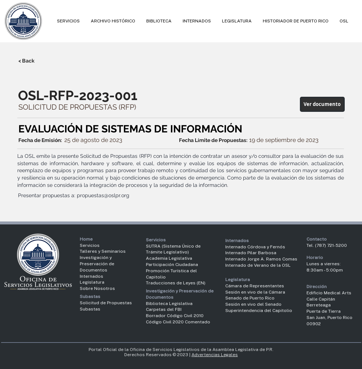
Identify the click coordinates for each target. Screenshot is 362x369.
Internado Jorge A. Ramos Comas (261, 259)
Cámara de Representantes (254, 285)
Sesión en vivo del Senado (253, 304)
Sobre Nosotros (97, 288)
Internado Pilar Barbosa (250, 252)
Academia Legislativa (169, 258)
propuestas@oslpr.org (103, 195)
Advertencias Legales (214, 354)
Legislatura (92, 282)
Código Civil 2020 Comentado (178, 321)
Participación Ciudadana (172, 264)
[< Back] (42, 60)
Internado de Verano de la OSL (258, 265)
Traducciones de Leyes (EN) (175, 282)
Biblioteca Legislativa (169, 303)
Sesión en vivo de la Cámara (255, 292)
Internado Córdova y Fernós (255, 246)
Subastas (90, 309)
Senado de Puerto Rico (250, 298)
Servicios (90, 245)
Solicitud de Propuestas (106, 302)
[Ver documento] (322, 104)
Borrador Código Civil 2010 (175, 315)
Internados (91, 276)
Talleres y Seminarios (103, 251)
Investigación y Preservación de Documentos (97, 264)
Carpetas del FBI (164, 309)
